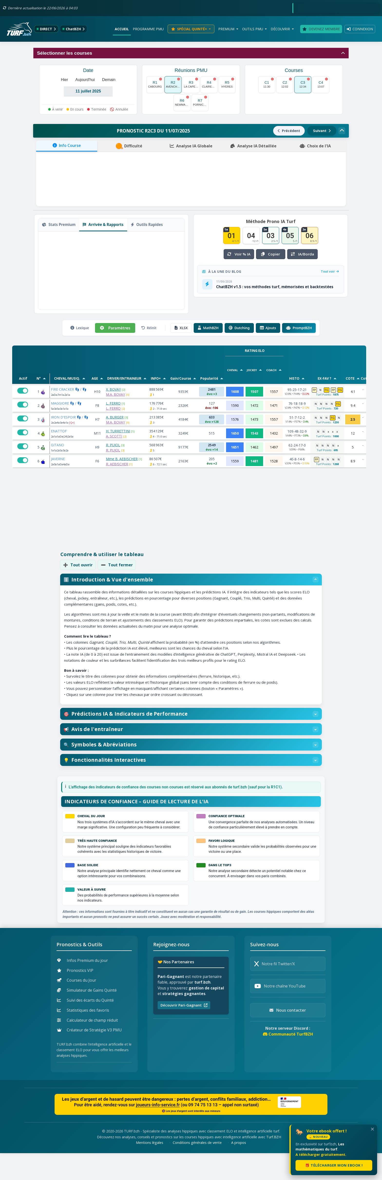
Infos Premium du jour (82, 987)
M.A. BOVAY (115, 394)
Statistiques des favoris (83, 1037)
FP (314, 390)
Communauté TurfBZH (288, 1061)
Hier (64, 80)
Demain (108, 80)
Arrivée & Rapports (103, 224)
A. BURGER (115, 417)
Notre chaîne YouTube (280, 1013)
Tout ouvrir (78, 565)
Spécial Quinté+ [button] (189, 29)
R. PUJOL (113, 445)
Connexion (360, 29)
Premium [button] (226, 29)
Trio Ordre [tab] (83, 276)
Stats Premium (59, 224)
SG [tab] (46, 276)
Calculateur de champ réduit (87, 1047)
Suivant (322, 130)
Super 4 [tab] (104, 276)
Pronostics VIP (75, 997)
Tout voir (330, 271)
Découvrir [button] (281, 29)
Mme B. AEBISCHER (122, 459)
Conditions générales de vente (197, 1169)
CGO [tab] (65, 276)
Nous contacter (287, 1037)
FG (326, 390)
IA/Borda (302, 254)
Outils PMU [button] (253, 29)
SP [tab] (55, 276)
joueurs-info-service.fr (158, 1131)
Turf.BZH (273, 1163)
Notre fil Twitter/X (274, 991)
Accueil (122, 29)
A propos (238, 1169)
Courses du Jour (76, 1007)
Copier (107, 239)
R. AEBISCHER (117, 464)
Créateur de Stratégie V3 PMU (89, 1057)
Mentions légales (149, 1169)
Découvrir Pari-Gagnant (184, 1032)
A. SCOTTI (114, 436)
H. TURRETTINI (118, 431)
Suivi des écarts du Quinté (85, 1027)
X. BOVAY (113, 389)
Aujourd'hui (85, 80)
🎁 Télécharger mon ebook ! (334, 1165)
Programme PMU (148, 29)
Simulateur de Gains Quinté (87, 1017)
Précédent (289, 130)
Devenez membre (321, 29)
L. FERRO (113, 403)
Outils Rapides (147, 224)
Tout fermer (117, 565)
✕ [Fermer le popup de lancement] (372, 1129)
